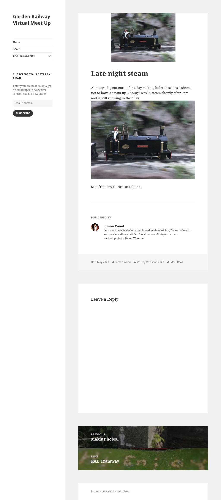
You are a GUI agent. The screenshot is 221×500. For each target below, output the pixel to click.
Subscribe (23, 113)
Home (16, 42)
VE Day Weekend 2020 (150, 262)
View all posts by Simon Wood (122, 238)
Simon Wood (123, 262)
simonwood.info (154, 234)
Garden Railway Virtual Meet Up (32, 19)
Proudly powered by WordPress (110, 491)
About (16, 49)
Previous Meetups (24, 56)
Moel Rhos (176, 262)
